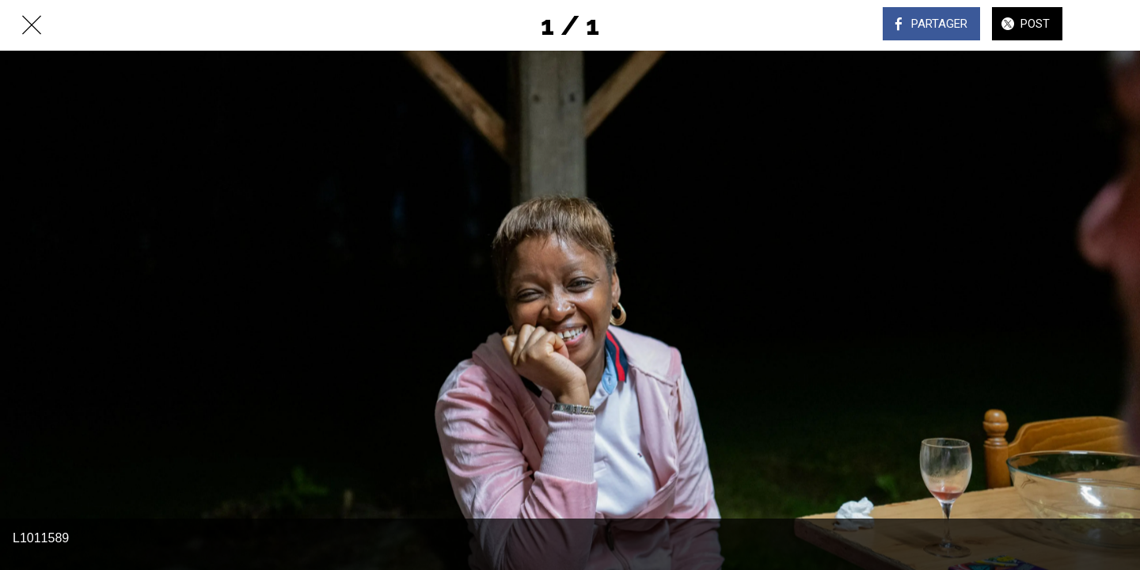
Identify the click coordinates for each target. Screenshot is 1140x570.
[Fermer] (31, 25)
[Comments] (1108, 25)
